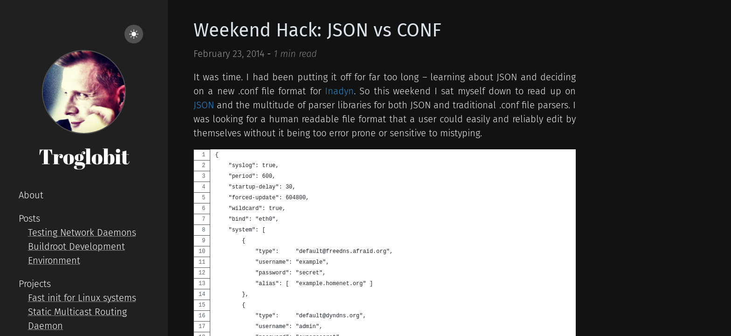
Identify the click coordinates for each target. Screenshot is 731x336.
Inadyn (339, 91)
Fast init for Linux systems (82, 297)
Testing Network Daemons (82, 232)
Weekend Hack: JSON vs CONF (317, 30)
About (31, 195)
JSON (203, 105)
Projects (35, 283)
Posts (29, 218)
